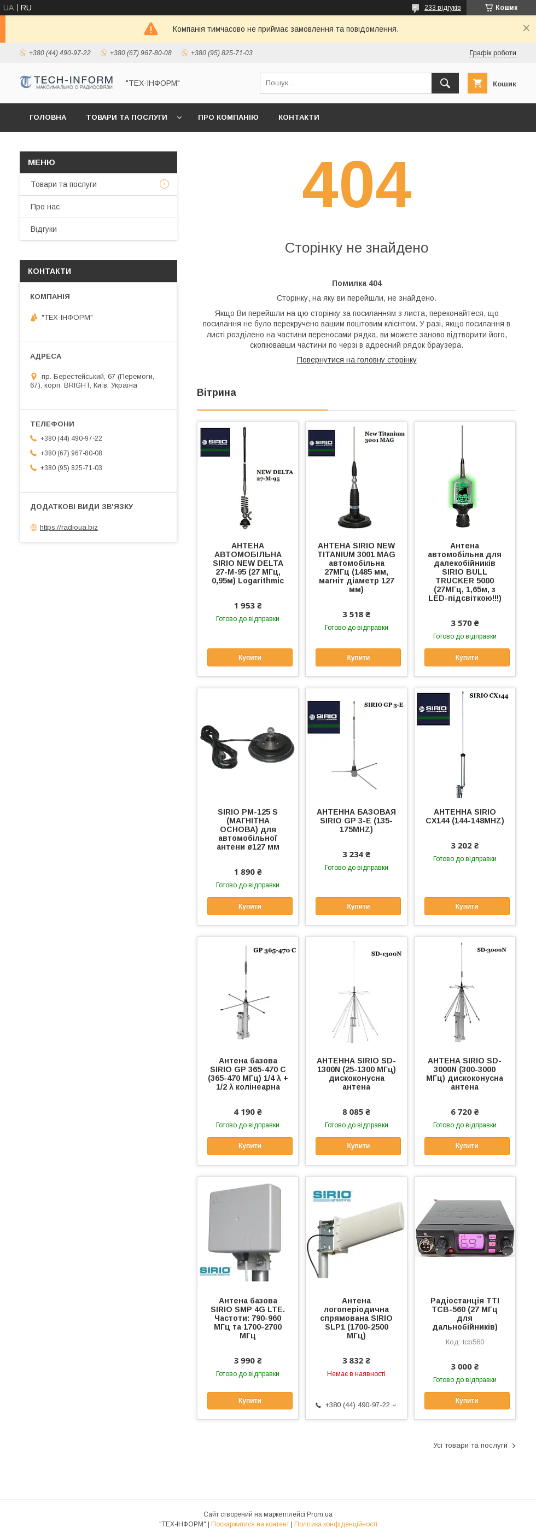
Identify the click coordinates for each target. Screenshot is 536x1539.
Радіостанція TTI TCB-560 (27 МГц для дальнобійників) (464, 1313)
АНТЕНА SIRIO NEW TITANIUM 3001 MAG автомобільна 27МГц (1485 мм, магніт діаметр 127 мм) (356, 567)
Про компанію (228, 117)
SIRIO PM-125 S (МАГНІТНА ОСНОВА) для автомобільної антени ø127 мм (248, 829)
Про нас (45, 206)
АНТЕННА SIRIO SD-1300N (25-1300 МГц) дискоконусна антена (356, 1073)
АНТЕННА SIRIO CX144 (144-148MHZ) (465, 816)
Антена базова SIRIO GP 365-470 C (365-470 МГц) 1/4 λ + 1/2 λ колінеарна (248, 1073)
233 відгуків (442, 7)
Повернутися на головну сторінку (357, 359)
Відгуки (44, 229)
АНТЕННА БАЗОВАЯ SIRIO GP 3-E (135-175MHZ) (356, 820)
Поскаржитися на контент (250, 1524)
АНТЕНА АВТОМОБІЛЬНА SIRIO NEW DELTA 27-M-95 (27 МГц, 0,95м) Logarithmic (248, 563)
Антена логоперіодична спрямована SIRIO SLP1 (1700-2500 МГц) (356, 1318)
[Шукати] (445, 83)
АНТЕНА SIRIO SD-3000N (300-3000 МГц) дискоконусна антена (464, 1073)
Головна (48, 117)
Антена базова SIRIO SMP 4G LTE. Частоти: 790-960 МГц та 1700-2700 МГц (248, 1318)
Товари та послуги (126, 117)
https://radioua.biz (69, 527)
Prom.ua (320, 1514)
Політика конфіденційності (335, 1524)
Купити (249, 658)
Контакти (298, 117)
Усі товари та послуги (470, 1445)
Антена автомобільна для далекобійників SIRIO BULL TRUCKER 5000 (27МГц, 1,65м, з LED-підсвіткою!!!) (465, 571)
